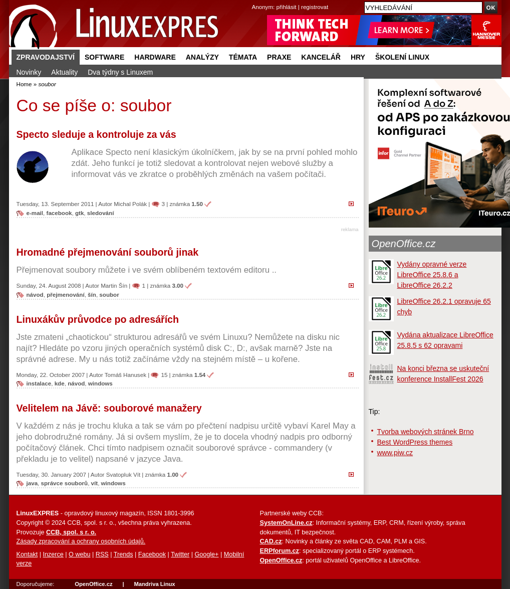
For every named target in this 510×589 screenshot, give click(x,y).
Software (104, 57)
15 (164, 374)
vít (94, 483)
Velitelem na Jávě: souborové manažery (109, 408)
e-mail (35, 213)
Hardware (154, 57)
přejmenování (65, 294)
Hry (358, 57)
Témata (243, 57)
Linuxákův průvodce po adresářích (98, 319)
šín (92, 294)
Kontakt (27, 554)
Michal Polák (130, 204)
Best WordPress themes (415, 442)
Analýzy (202, 57)
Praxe (279, 57)
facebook (59, 213)
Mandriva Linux (154, 584)
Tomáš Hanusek (125, 374)
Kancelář (321, 57)
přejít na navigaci (255, 0)
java (32, 483)
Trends (123, 554)
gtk (79, 213)
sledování (100, 213)
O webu (79, 554)
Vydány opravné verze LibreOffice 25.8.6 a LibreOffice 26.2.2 (432, 274)
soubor (109, 294)
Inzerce (53, 554)
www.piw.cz (395, 453)
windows (100, 383)
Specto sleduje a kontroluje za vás (96, 134)
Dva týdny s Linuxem (120, 72)
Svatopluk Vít (123, 474)
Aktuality (64, 72)
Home (24, 84)
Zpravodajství (46, 57)
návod (35, 294)
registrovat (314, 7)
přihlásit (287, 7)
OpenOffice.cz (404, 243)
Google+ (206, 554)
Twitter (180, 554)
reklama (350, 229)
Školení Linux (402, 57)
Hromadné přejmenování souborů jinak (108, 252)
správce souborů (64, 483)
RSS (102, 554)
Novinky (29, 72)
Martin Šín (114, 285)
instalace (39, 383)
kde (60, 383)
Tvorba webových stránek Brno (425, 432)
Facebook (152, 554)
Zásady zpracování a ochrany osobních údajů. (81, 541)
